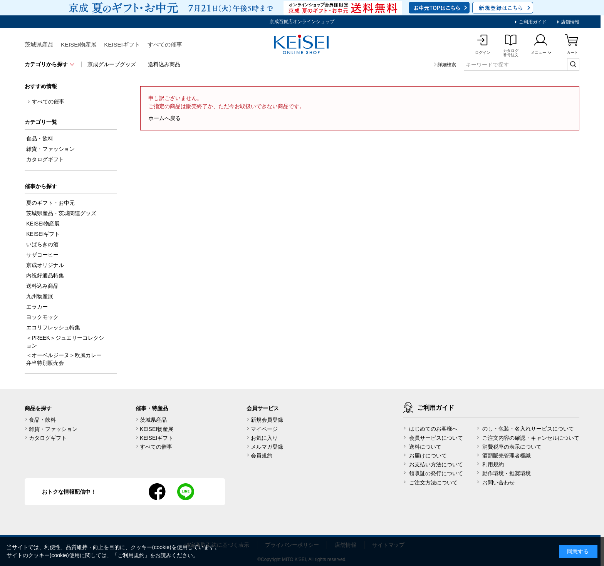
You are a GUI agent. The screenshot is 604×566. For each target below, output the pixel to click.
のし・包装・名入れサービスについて (528, 429)
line (185, 491)
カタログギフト (48, 438)
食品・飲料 (42, 420)
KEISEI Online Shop (302, 45)
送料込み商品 (164, 64)
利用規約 (493, 464)
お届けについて (428, 455)
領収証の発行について (436, 473)
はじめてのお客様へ (433, 429)
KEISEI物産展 (79, 44)
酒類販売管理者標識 (506, 455)
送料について (425, 447)
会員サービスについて (436, 438)
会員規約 (261, 455)
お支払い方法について (436, 464)
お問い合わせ (498, 482)
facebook (157, 491)
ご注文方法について (433, 482)
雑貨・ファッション (53, 429)
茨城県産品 (39, 44)
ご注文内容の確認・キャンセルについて (530, 438)
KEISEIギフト (122, 44)
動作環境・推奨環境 (506, 473)
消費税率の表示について (512, 447)
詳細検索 (447, 64)
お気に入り (264, 438)
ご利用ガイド (531, 22)
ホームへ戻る (164, 118)
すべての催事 (165, 44)
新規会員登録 (267, 420)
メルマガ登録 (267, 447)
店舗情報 (569, 22)
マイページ (264, 429)
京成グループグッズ (111, 64)
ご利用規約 (130, 555)
